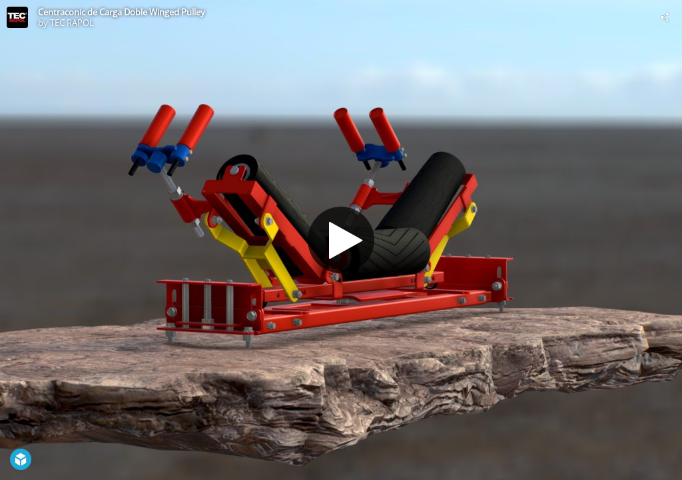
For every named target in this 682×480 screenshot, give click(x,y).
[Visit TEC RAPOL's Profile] (17, 17)
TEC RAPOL (72, 23)
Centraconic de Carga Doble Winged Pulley (121, 12)
